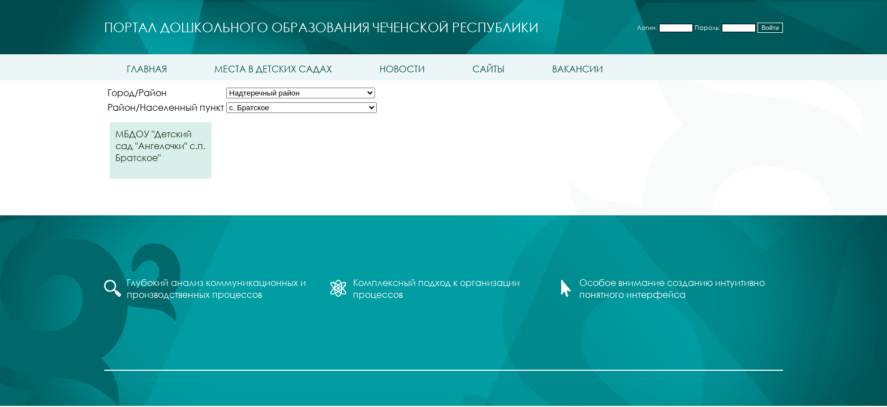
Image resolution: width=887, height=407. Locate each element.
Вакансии (577, 69)
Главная (147, 69)
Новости (402, 69)
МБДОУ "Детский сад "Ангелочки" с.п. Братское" (160, 145)
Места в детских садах (273, 69)
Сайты (488, 69)
